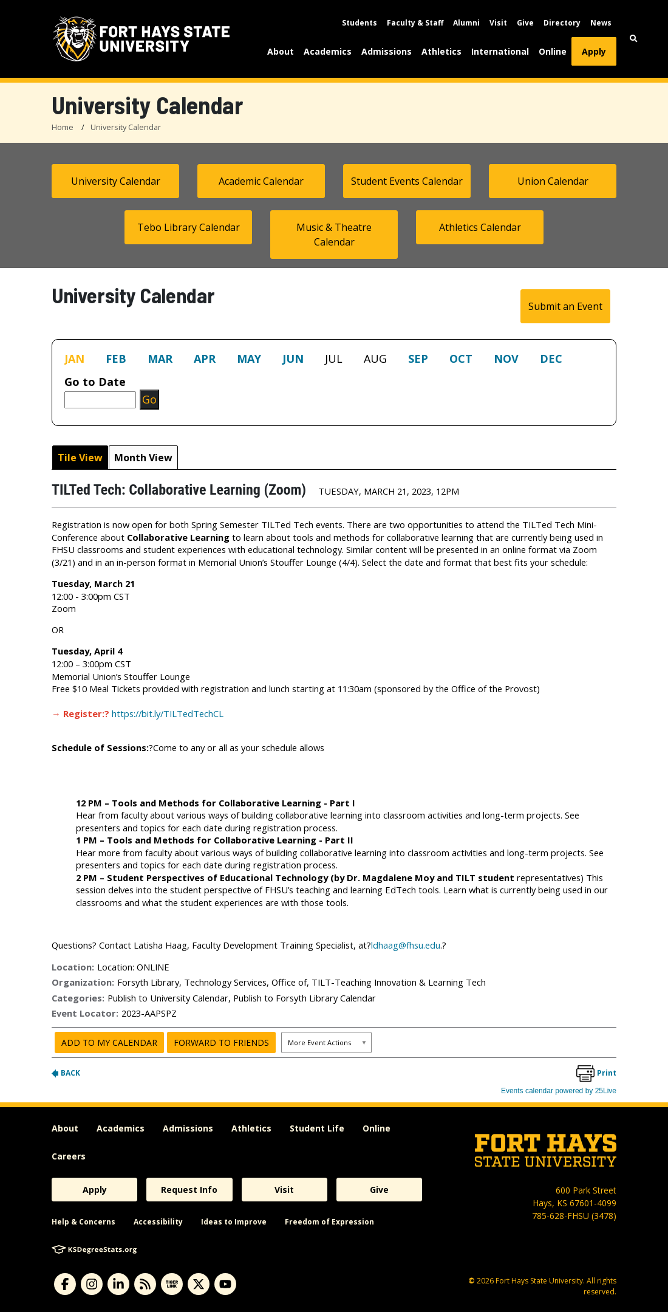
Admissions (386, 51)
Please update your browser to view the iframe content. (334, 361)
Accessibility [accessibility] (158, 1222)
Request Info (189, 1189)
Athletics (441, 51)
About (280, 51)
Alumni (466, 23)
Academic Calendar (261, 181)
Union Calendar (552, 181)
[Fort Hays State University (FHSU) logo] (141, 38)
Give (525, 23)
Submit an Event (565, 306)
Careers (69, 1156)
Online (553, 51)
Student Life (317, 1128)
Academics (328, 51)
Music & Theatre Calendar (334, 235)
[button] (634, 38)
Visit (498, 23)
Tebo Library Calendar (188, 227)
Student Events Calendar (407, 181)
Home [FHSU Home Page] (62, 127)
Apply (594, 51)
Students (359, 23)
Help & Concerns (83, 1222)
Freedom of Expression (329, 1222)
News (601, 23)
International (500, 51)
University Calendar (125, 127)
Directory (562, 23)
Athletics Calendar (480, 227)
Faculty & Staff (415, 23)
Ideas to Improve (234, 1222)
